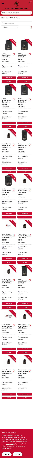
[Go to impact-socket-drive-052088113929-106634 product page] (24, 332)
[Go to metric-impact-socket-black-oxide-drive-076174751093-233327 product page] (24, 106)
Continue (6, 454)
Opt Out (17, 454)
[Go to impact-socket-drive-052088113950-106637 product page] (8, 242)
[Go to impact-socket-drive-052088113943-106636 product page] (24, 197)
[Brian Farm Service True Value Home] (16, 4)
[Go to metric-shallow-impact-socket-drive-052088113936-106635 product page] (24, 377)
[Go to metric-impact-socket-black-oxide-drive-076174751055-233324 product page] (24, 287)
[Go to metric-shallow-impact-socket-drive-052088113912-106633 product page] (8, 332)
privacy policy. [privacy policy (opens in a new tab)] (10, 444)
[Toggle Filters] (31, 27)
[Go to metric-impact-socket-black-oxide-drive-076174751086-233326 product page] (8, 106)
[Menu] (3, 3)
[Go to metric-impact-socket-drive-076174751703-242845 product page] (8, 61)
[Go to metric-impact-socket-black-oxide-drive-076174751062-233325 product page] (8, 197)
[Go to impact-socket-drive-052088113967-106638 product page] (24, 242)
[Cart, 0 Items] (29, 3)
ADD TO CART (9, 77)
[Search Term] (16, 13)
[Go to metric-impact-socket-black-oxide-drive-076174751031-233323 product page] (24, 151)
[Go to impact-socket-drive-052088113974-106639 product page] (8, 287)
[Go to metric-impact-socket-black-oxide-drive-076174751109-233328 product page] (24, 61)
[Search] (30, 12)
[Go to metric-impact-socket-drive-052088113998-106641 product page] (8, 151)
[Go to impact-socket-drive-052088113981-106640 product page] (8, 377)
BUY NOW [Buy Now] (9, 81)
